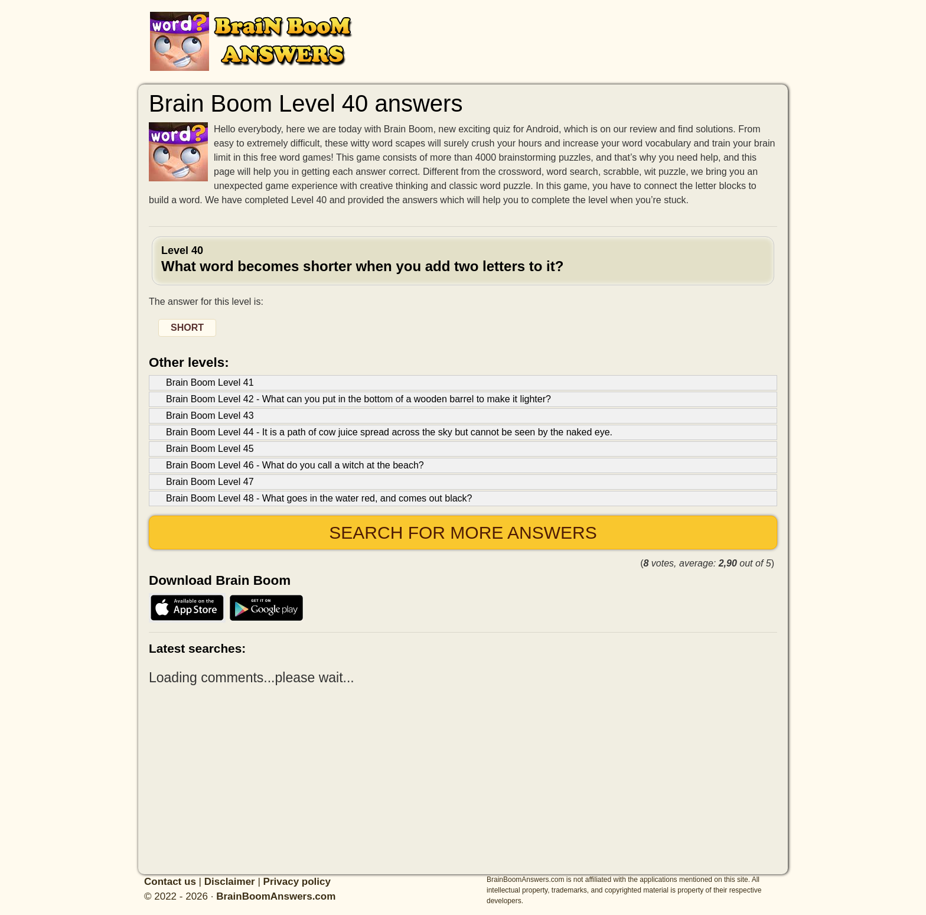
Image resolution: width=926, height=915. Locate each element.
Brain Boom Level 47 (210, 482)
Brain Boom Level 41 (210, 382)
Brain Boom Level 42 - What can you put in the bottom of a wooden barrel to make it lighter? (358, 399)
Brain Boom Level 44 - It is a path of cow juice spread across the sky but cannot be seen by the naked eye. (389, 432)
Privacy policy (297, 881)
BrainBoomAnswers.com (275, 896)
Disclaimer (229, 881)
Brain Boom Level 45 (210, 449)
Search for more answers (462, 532)
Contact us (170, 881)
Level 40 (463, 259)
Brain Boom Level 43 (210, 416)
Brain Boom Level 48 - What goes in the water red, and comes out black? (319, 498)
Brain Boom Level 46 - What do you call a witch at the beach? (295, 465)
